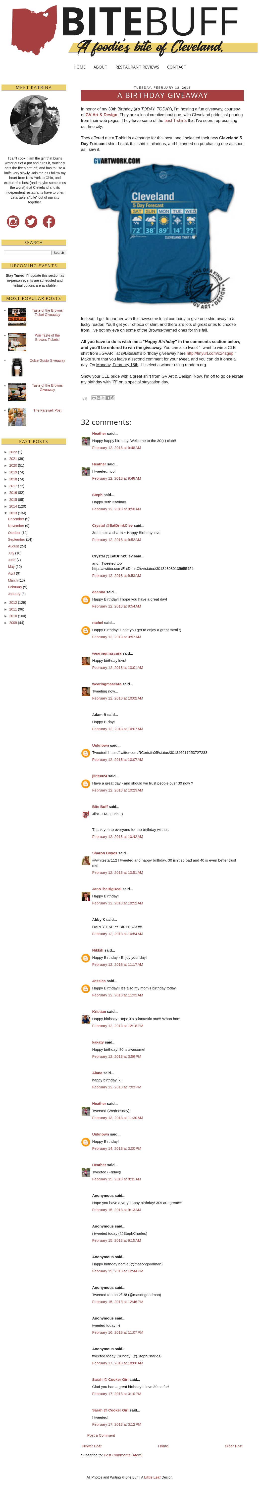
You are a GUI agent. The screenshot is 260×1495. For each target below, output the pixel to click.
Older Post (234, 1446)
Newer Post (92, 1446)
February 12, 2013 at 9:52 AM (116, 539)
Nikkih (98, 950)
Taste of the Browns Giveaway (47, 387)
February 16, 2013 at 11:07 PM (118, 1332)
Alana (97, 1073)
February (15, 587)
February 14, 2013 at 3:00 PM (116, 1148)
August (13, 546)
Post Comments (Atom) (123, 1455)
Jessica (99, 981)
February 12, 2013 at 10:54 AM (117, 934)
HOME (80, 67)
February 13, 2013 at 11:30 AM (117, 1118)
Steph (97, 495)
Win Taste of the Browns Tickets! (47, 337)
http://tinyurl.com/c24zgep (210, 353)
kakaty (98, 1042)
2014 (13, 506)
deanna (98, 592)
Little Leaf (152, 1477)
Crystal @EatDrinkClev (112, 525)
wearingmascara (107, 653)
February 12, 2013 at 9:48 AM (116, 447)
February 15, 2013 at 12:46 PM (118, 1302)
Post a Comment (101, 1435)
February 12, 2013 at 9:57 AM (116, 637)
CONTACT (176, 67)
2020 (13, 465)
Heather (99, 433)
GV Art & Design (101, 114)
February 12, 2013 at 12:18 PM (118, 1026)
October (14, 533)
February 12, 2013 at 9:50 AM (116, 509)
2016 (13, 493)
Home (163, 1446)
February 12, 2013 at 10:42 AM (117, 836)
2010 (13, 616)
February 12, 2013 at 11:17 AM (117, 964)
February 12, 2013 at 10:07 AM (117, 729)
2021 (13, 459)
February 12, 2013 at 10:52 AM (117, 903)
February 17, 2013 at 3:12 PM (116, 1424)
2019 (13, 472)
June (11, 560)
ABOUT (100, 67)
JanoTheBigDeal (107, 889)
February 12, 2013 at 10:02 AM (117, 698)
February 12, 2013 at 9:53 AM (116, 575)
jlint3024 (99, 776)
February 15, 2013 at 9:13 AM (116, 1210)
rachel (97, 622)
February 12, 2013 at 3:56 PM (116, 1056)
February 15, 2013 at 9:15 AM (116, 1240)
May (11, 567)
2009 (13, 623)
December (16, 519)
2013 (13, 513)
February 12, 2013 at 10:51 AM (117, 872)
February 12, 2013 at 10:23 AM (117, 790)
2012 (13, 603)
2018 (13, 479)
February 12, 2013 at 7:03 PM (116, 1087)
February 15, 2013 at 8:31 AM (116, 1179)
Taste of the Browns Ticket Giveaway (47, 312)
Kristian (99, 1011)
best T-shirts (175, 120)
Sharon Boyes (104, 853)
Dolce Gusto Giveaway (47, 360)
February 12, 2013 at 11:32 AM (117, 995)
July (11, 553)
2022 (13, 452)
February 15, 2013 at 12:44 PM (118, 1271)
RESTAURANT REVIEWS (137, 67)
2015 (13, 500)
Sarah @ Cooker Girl (110, 1379)
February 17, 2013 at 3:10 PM (116, 1394)
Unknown (100, 745)
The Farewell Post (47, 410)
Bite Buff (100, 806)
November (16, 526)
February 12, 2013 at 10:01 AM (117, 667)
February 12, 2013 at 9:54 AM (116, 606)
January (14, 594)
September (16, 539)
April (11, 573)
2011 (13, 609)
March (13, 580)
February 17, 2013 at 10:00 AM (117, 1363)
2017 (13, 486)
